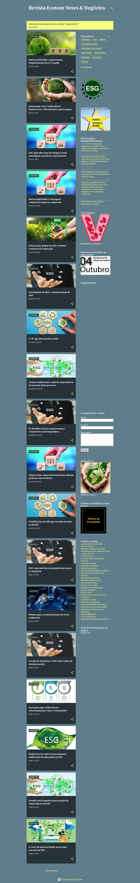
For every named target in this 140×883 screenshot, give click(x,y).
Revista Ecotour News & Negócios (67, 8)
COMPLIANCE (87, 556)
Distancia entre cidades (91, 580)
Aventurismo (87, 53)
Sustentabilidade (88, 614)
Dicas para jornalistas (90, 578)
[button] (72, 71)
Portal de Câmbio (88, 600)
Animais (102, 40)
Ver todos (33, 27)
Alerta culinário (87, 546)
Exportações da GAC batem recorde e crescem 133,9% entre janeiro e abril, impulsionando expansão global (95, 160)
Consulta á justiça (88, 563)
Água (95, 40)
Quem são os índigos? (90, 602)
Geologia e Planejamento (92, 587)
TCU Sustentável (88, 617)
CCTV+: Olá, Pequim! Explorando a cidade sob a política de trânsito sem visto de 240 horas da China (95, 147)
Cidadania (85, 57)
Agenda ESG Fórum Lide (91, 544)
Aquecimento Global (89, 44)
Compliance (96, 57)
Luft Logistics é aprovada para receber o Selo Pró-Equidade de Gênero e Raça (95, 174)
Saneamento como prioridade (94, 607)
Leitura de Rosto (88, 590)
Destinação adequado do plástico (95, 571)
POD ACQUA (86, 592)
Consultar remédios (89, 566)
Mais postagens (51, 871)
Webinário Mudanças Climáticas (95, 619)
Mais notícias (86, 202)
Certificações (100, 53)
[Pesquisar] (111, 8)
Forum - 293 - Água (89, 585)
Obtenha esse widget (90, 204)
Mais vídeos (98, 202)
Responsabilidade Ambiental (93, 604)
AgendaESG (86, 40)
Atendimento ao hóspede (91, 48)
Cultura (85, 62)
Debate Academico (89, 568)
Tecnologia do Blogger (70, 879)
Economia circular (89, 583)
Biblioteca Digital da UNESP (93, 549)
